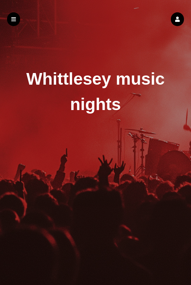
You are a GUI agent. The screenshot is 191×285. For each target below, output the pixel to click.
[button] (177, 19)
